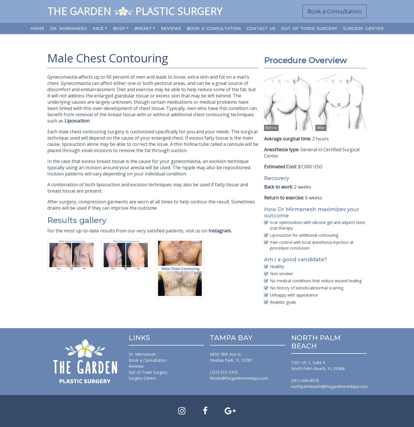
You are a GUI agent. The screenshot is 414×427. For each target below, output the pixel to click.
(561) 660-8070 (305, 380)
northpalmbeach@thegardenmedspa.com (329, 386)
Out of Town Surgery (309, 28)
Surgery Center (363, 28)
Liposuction (77, 121)
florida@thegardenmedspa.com (239, 378)
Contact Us (261, 28)
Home (37, 28)
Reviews (171, 28)
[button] (100, 28)
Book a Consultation (214, 28)
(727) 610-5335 (224, 372)
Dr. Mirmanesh (68, 28)
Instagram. (220, 231)
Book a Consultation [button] (334, 11)
